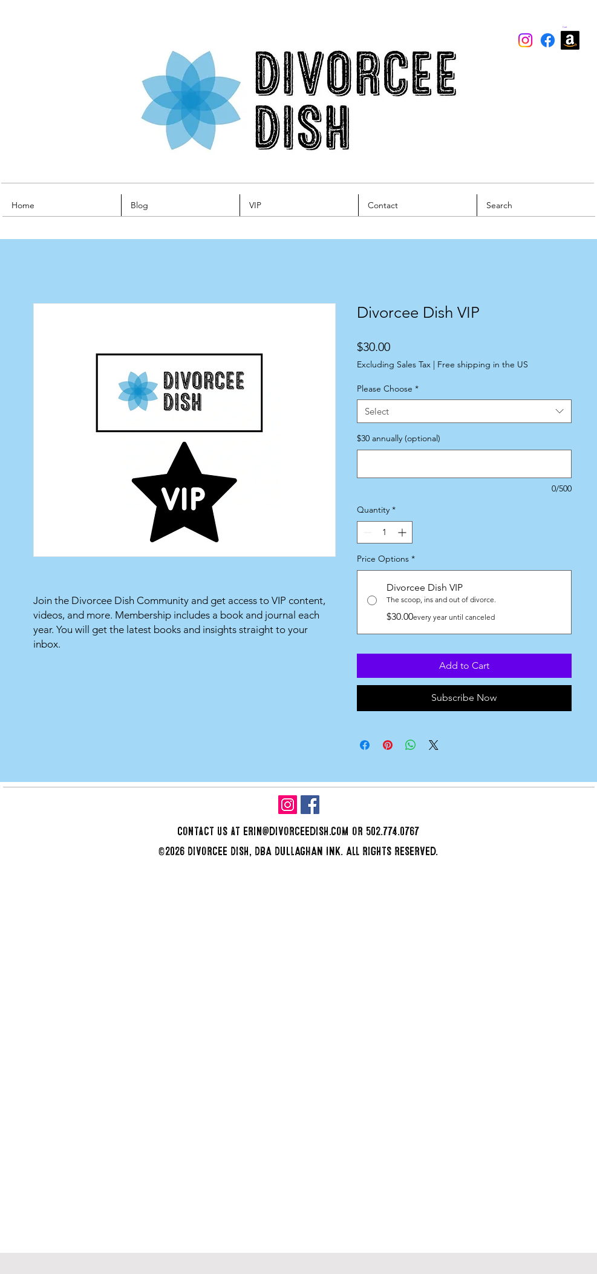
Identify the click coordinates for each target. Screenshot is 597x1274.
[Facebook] (547, 40)
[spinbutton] (385, 532)
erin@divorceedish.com (296, 831)
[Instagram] (525, 40)
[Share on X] (433, 745)
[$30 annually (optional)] (464, 464)
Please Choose (388, 388)
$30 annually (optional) (398, 438)
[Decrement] (366, 532)
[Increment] (403, 532)
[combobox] (464, 411)
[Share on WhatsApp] (410, 745)
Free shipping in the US (482, 364)
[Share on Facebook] (364, 745)
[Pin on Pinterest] (387, 745)
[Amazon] (570, 40)
